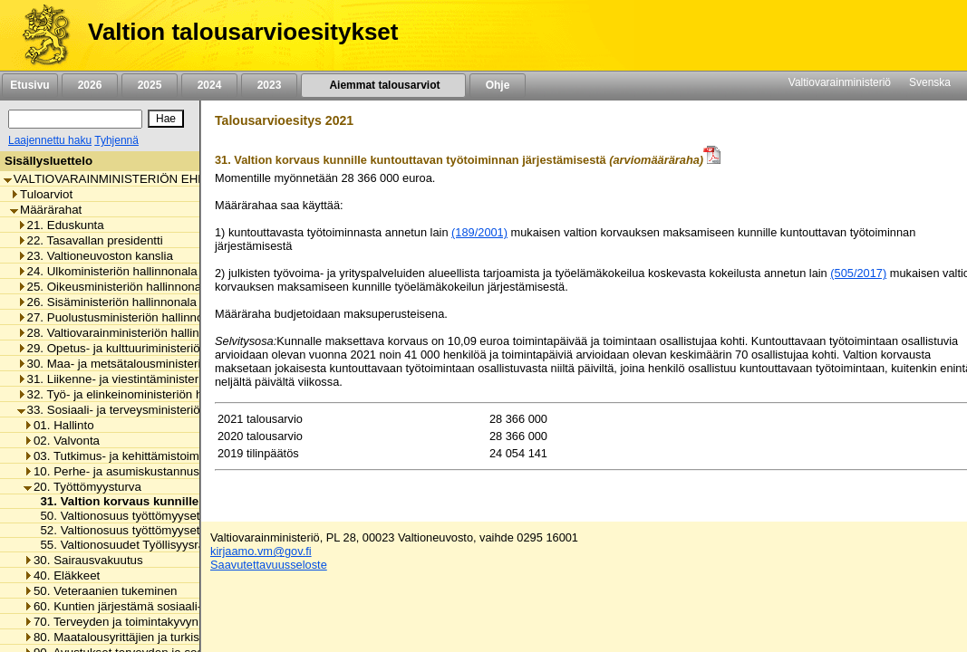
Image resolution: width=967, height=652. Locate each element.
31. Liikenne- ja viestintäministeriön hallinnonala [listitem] (150, 379)
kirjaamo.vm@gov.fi (261, 551)
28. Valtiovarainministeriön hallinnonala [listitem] (126, 333)
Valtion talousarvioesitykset (243, 31)
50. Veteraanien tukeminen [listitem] (101, 591)
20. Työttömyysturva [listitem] (82, 487)
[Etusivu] (39, 35)
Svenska (930, 82)
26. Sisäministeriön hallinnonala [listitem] (107, 302)
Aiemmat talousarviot (383, 85)
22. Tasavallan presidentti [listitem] (90, 240)
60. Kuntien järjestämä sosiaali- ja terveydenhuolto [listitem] (164, 606)
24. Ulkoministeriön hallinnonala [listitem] (107, 271)
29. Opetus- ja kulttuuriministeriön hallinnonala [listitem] (146, 348)
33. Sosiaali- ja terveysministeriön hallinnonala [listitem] (146, 410)
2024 (209, 85)
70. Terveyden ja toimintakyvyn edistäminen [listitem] (145, 621)
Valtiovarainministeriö (839, 82)
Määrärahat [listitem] (46, 209)
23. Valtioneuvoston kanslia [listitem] (95, 256)
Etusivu (29, 85)
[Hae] (166, 119)
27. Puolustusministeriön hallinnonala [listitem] (122, 317)
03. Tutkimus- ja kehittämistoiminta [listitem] (121, 456)
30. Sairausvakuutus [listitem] (83, 560)
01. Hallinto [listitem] (59, 425)
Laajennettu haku (50, 140)
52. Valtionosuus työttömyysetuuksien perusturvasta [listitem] (174, 530)
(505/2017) (858, 273)
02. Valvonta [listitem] (62, 440)
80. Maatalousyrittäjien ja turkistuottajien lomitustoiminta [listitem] (178, 637)
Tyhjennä (116, 140)
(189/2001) (479, 232)
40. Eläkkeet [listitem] (62, 575)
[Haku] (75, 119)
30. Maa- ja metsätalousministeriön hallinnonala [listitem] (150, 363)
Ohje (497, 85)
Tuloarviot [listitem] (41, 194)
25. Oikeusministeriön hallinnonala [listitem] (114, 286)
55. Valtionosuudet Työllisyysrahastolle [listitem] (138, 544)
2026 (90, 85)
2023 (269, 85)
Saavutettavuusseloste (268, 564)
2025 (149, 85)
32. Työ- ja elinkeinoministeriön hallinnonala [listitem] (139, 394)
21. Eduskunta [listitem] (60, 225)
